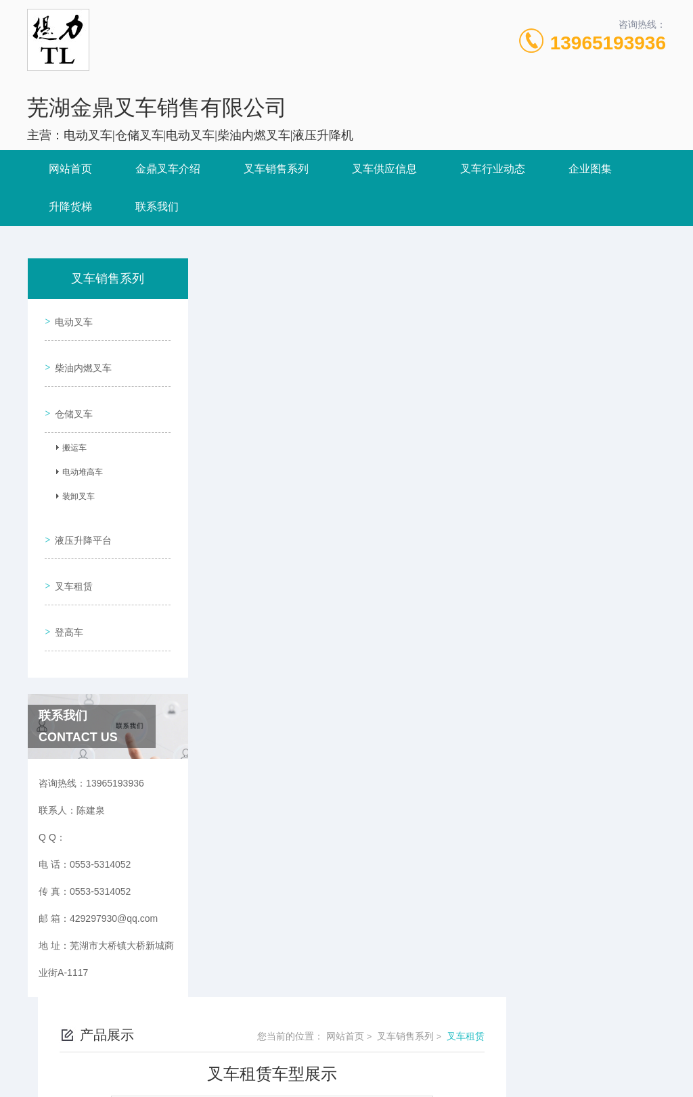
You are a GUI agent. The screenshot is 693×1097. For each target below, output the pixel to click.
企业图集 (590, 168)
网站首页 (70, 168)
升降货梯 (70, 206)
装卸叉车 (74, 479)
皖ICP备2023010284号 (441, 1026)
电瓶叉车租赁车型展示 (315, 645)
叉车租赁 (70, 551)
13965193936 (608, 42)
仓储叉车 (70, 395)
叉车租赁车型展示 (306, 622)
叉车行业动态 (492, 168)
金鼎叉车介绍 (167, 168)
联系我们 (157, 206)
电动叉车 (70, 317)
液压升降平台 (79, 513)
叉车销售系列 (276, 168)
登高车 (65, 590)
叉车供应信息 (384, 168)
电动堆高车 (78, 454)
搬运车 (70, 430)
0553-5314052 (262, 1005)
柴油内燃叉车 (79, 356)
